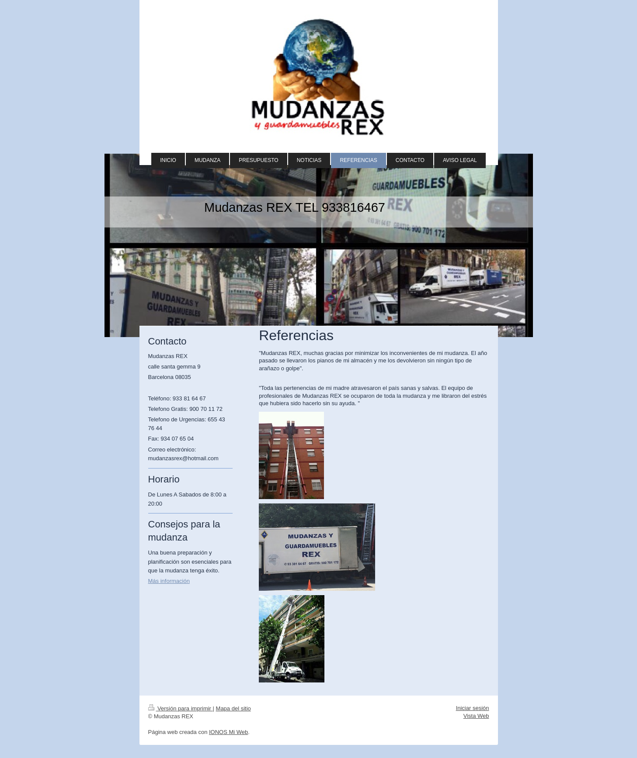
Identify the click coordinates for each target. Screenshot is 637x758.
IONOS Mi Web (228, 732)
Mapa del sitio (233, 708)
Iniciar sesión (472, 708)
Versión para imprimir (180, 708)
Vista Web (476, 716)
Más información (169, 581)
